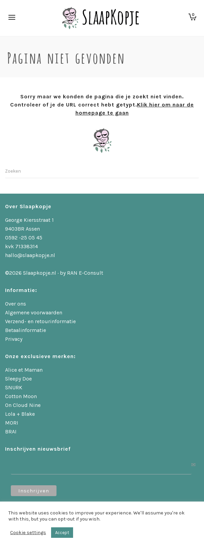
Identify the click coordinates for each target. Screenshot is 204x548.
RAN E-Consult (85, 273)
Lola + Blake (20, 414)
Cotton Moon (21, 396)
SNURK (13, 387)
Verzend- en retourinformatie (40, 321)
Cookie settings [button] (28, 532)
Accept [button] (62, 532)
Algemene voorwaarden (33, 312)
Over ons (15, 303)
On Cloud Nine (23, 405)
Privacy (13, 339)
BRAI (11, 431)
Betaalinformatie (25, 330)
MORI (11, 422)
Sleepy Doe (18, 378)
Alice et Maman (24, 370)
